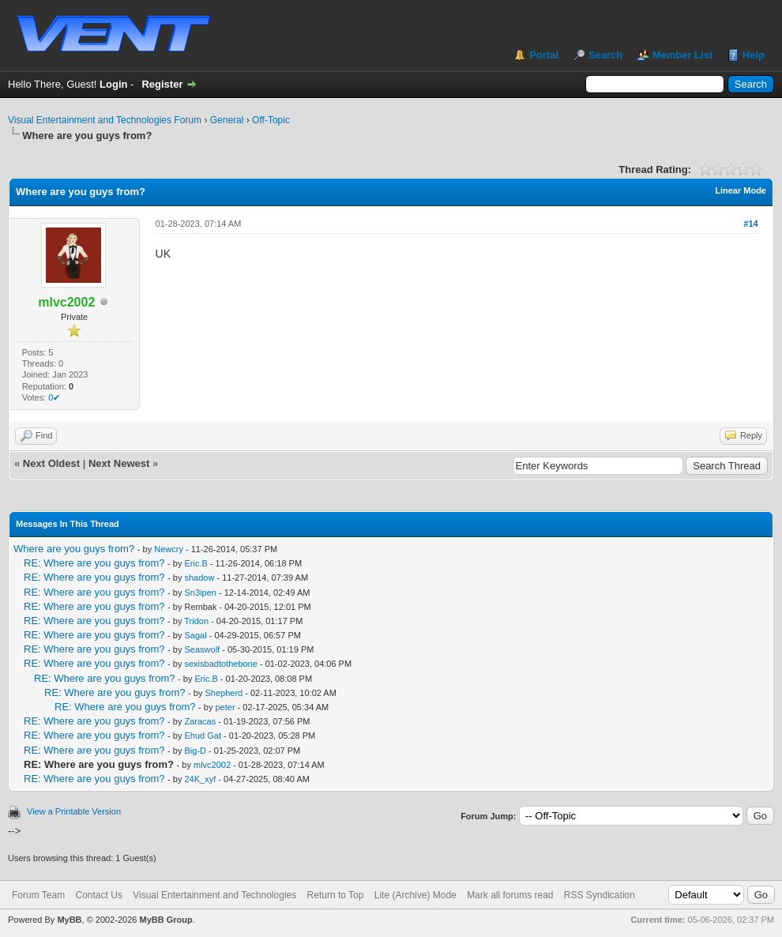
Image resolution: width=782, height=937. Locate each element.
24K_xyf (200, 779)
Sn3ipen (200, 592)
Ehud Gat (203, 735)
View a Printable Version (74, 811)
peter (225, 707)
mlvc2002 (212, 765)
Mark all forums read (510, 895)
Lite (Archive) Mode (415, 895)
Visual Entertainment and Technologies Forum (104, 120)
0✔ (54, 397)
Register (161, 84)
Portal (543, 55)
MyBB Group (165, 919)
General (227, 120)
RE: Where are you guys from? (94, 563)
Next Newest (118, 463)
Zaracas (200, 721)
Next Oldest (51, 463)
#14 (750, 223)
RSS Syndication (599, 895)
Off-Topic (271, 120)
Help (754, 55)
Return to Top (335, 895)
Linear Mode (740, 190)
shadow (200, 577)
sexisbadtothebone (221, 663)
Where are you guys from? (73, 549)
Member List (682, 55)
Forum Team (38, 895)
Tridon (196, 621)
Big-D (196, 750)
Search (605, 55)
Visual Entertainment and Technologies (214, 895)
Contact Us (98, 895)
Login (113, 84)
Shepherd (224, 693)
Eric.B (196, 563)
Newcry (168, 549)
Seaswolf (202, 649)
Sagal (196, 635)
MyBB (69, 919)
